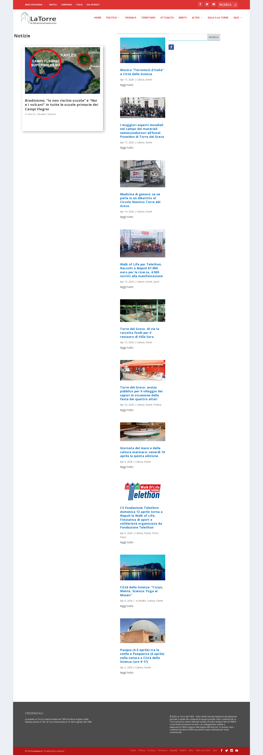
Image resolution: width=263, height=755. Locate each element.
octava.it (37, 751)
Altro (196, 17)
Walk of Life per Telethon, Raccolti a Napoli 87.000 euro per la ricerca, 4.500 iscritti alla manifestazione (141, 270)
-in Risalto (140, 600)
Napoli (53, 4)
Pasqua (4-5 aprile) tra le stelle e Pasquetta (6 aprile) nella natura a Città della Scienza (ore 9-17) (142, 656)
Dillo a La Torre (218, 17)
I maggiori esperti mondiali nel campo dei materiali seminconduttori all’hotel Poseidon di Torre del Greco (142, 131)
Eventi (149, 79)
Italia (79, 4)
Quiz (236, 17)
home (97, 17)
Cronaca (130, 17)
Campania (66, 4)
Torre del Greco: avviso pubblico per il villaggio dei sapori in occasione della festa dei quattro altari (141, 393)
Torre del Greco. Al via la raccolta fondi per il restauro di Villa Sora (139, 333)
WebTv (183, 17)
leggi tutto (126, 85)
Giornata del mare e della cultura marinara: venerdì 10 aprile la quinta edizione (142, 452)
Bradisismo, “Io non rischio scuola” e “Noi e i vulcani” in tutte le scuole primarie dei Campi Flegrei (61, 104)
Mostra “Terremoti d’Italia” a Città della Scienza (142, 72)
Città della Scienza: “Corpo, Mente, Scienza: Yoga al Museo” (141, 591)
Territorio (148, 17)
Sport (156, 281)
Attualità (167, 17)
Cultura (140, 79)
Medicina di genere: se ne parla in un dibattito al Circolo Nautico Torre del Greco (140, 200)
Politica (111, 17)
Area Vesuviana (33, 4)
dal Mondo (93, 4)
